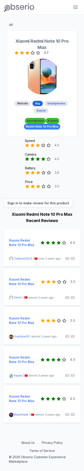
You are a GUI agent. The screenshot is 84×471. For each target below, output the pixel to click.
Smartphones (56, 103)
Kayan (18, 375)
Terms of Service (42, 451)
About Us (28, 443)
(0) (67, 258)
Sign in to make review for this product (38, 203)
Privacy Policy (52, 443)
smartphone (35, 120)
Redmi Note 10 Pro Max (42, 126)
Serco (18, 297)
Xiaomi (41, 110)
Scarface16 (22, 336)
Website (22, 103)
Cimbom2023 (23, 258)
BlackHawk (21, 414)
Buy (37, 103)
